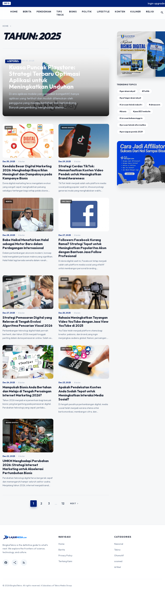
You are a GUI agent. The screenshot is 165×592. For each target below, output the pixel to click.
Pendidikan (44, 11)
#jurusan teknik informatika (133, 125)
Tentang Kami (65, 561)
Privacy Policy (65, 555)
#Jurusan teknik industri (131, 104)
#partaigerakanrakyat (130, 98)
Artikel (117, 567)
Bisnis (73, 11)
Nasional (118, 543)
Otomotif (119, 555)
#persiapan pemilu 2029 (131, 131)
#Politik (145, 91)
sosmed (118, 561)
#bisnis (123, 111)
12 (63, 503)
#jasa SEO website (141, 111)
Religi (150, 11)
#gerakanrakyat (127, 91)
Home (14, 11)
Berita (27, 11)
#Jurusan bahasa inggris (131, 118)
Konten (120, 11)
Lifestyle (103, 11)
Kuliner (135, 11)
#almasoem (154, 104)
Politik (87, 11)
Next (74, 503)
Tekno (117, 549)
